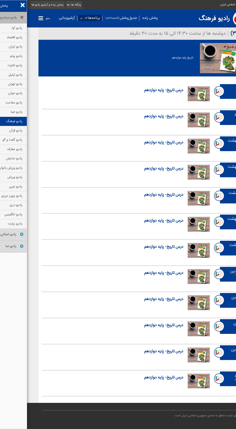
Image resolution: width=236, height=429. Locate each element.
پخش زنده (123, 18)
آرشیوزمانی (40, 18)
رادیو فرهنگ (187, 18)
